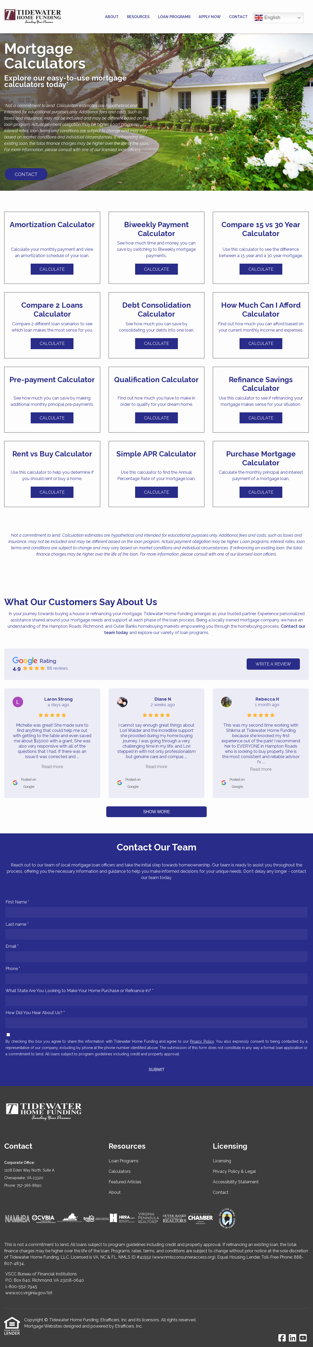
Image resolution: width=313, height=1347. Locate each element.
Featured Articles (125, 1181)
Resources (138, 16)
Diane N (163, 699)
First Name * (17, 901)
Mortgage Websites (43, 1326)
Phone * (13, 968)
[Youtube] (303, 1338)
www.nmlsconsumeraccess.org (183, 1257)
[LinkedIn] (292, 1338)
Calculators (120, 1171)
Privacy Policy (202, 1041)
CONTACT (26, 174)
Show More (156, 812)
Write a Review (273, 664)
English (267, 18)
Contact (238, 16)
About (112, 16)
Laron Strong (58, 699)
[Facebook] (282, 1338)
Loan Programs (174, 16)
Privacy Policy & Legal (234, 1171)
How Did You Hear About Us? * (35, 1012)
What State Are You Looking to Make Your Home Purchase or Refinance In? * (79, 990)
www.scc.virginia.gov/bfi (28, 1292)
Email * (12, 946)
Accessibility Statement (236, 1181)
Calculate (52, 269)
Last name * (17, 924)
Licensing (222, 1160)
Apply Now (210, 16)
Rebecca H (267, 699)
